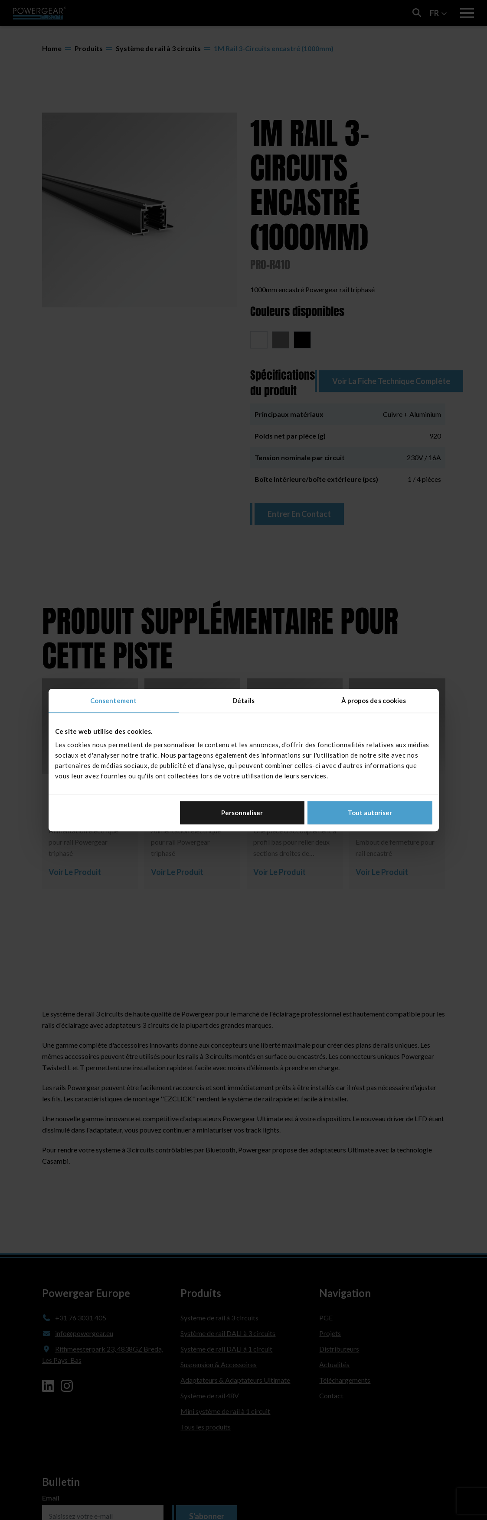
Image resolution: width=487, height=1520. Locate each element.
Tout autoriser (370, 812)
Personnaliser (242, 812)
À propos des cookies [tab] (373, 700)
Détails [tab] (243, 700)
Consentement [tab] (113, 700)
